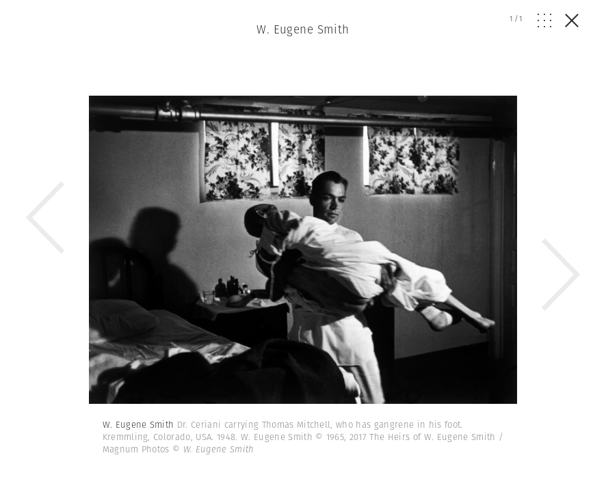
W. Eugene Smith (302, 29)
